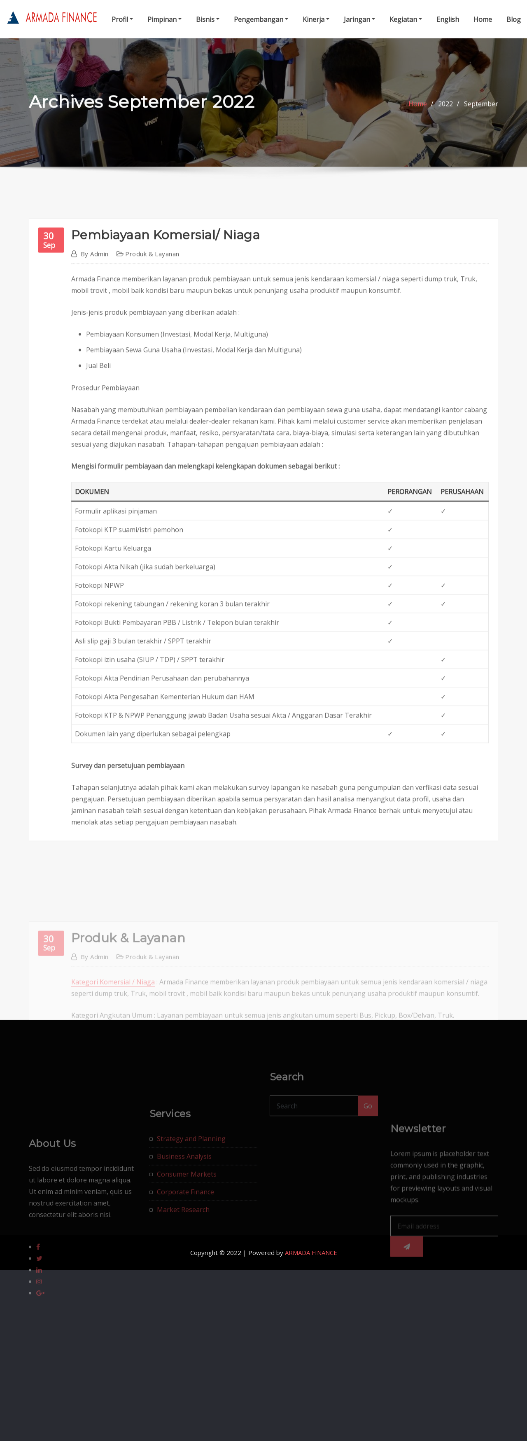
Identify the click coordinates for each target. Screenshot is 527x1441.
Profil (122, 19)
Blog (513, 19)
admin (95, 449)
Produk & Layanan (152, 449)
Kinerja (316, 19)
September (481, 110)
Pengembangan (261, 19)
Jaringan (359, 19)
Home (482, 19)
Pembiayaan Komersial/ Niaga (165, 430)
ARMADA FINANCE (311, 1252)
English (447, 19)
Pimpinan (164, 19)
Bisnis (207, 19)
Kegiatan (405, 19)
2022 (445, 110)
